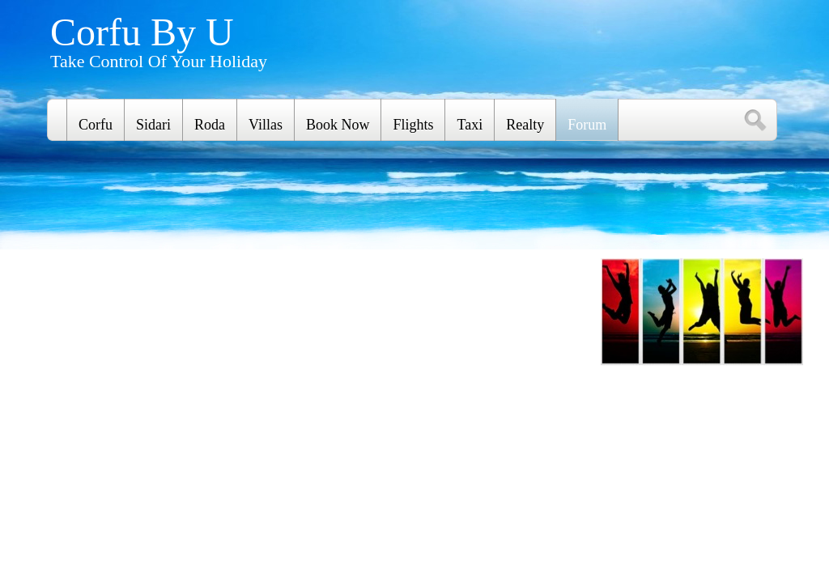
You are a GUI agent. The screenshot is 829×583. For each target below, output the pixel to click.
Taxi (470, 125)
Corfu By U (142, 32)
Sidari (153, 125)
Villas (266, 125)
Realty (525, 125)
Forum (587, 125)
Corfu (96, 125)
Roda (209, 125)
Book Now (338, 125)
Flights (413, 125)
